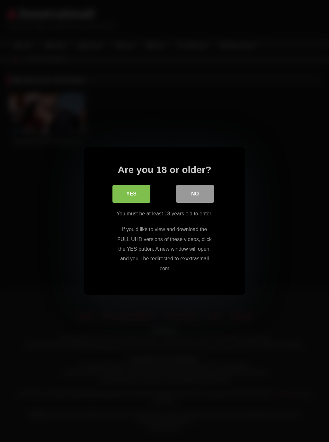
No (195, 193)
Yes (131, 193)
